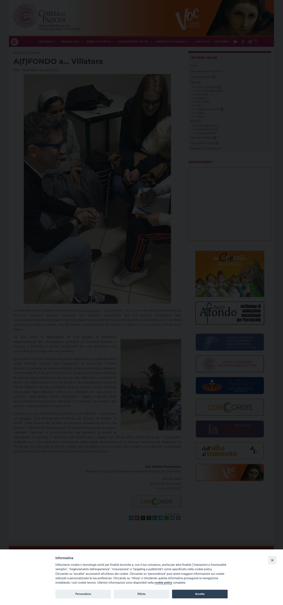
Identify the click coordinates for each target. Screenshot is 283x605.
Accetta (199, 594)
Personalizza (83, 594)
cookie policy (163, 582)
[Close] (272, 560)
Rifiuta (141, 594)
